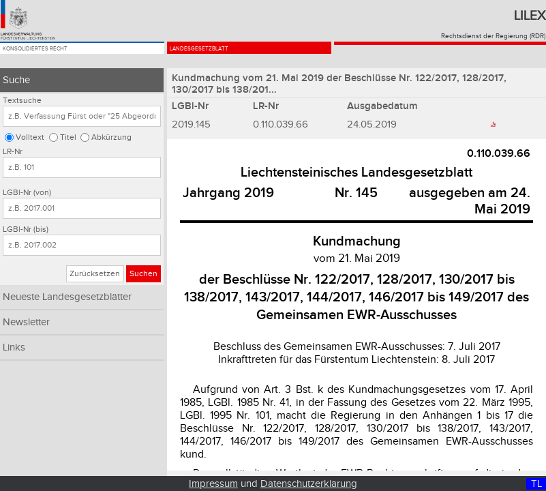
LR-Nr (12, 152)
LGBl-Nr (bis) (25, 229)
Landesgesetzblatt (227, 56)
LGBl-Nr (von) (27, 193)
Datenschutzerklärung (308, 484)
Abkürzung (111, 137)
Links (14, 347)
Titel (68, 137)
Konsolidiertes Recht (66, 56)
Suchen (143, 274)
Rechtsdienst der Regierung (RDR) (493, 36)
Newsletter (26, 322)
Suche (16, 80)
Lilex (529, 15)
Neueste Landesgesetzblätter (67, 297)
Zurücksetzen (95, 274)
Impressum (213, 484)
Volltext (30, 137)
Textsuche (22, 100)
